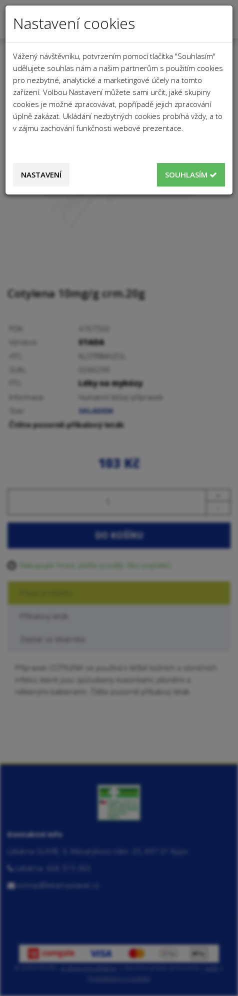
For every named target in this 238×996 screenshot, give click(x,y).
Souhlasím (191, 175)
